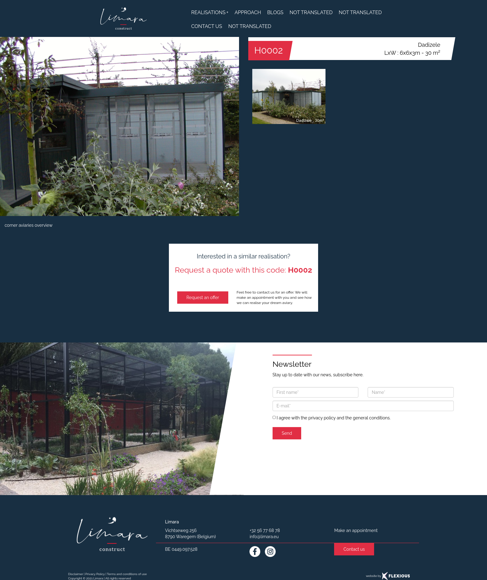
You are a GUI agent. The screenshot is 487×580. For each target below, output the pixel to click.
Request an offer (202, 297)
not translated (311, 12)
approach (247, 12)
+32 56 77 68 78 (264, 530)
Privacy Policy (95, 574)
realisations (210, 12)
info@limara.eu (263, 536)
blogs (275, 12)
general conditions (371, 417)
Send (287, 433)
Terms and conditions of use (127, 574)
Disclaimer (75, 574)
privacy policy (321, 417)
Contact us (354, 549)
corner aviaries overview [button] (29, 225)
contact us (206, 26)
